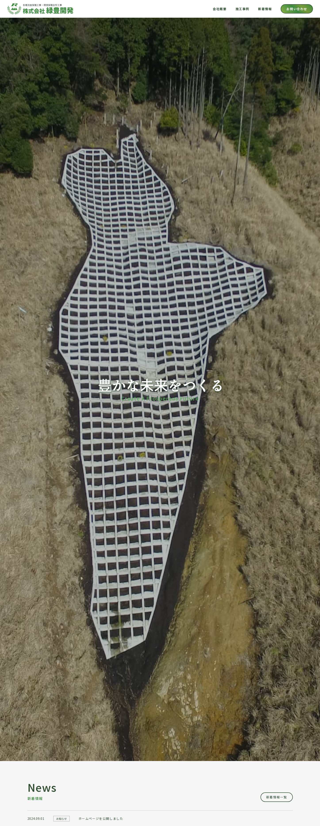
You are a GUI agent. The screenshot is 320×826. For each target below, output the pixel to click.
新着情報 (265, 9)
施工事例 (242, 9)
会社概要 (219, 9)
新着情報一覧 (276, 797)
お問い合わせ (296, 9)
